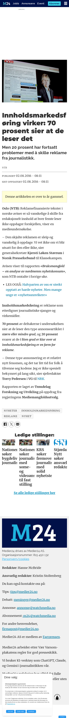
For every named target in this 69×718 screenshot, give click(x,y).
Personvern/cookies (15, 559)
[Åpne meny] (66, 3)
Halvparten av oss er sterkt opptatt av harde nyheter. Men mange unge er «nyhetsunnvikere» (34, 290)
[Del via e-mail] (17, 424)
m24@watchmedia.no (39, 616)
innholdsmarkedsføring (40, 410)
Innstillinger (62, 716)
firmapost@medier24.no (20, 629)
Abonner (54, 3)
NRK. (41, 379)
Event (40, 3)
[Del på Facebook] (5, 424)
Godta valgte (20, 711)
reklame (10, 416)
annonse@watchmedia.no (36, 608)
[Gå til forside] (6, 3)
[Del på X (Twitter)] (11, 424)
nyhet (26, 416)
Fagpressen (51, 637)
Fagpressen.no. (11, 704)
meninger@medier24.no (32, 600)
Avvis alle (10, 711)
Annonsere (28, 3)
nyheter (10, 410)
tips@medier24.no (23, 592)
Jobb (16, 3)
